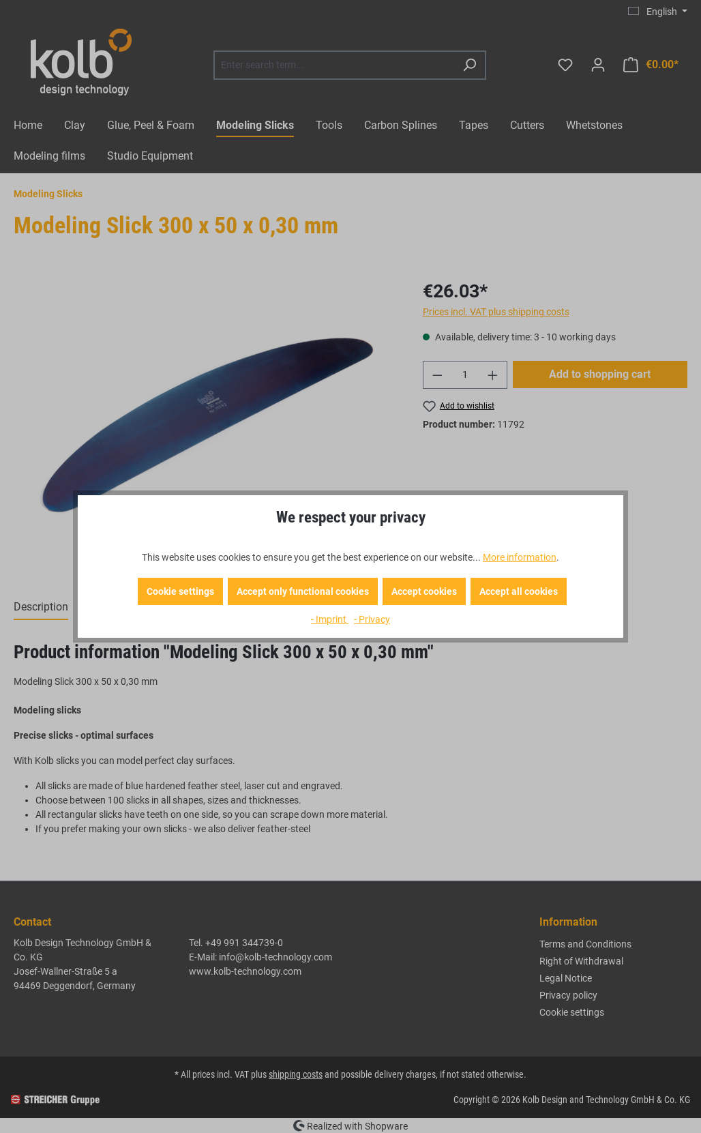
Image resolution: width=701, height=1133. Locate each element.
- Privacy (372, 619)
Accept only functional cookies (303, 591)
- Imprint (329, 619)
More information (519, 557)
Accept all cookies (518, 591)
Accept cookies (424, 591)
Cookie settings (180, 591)
